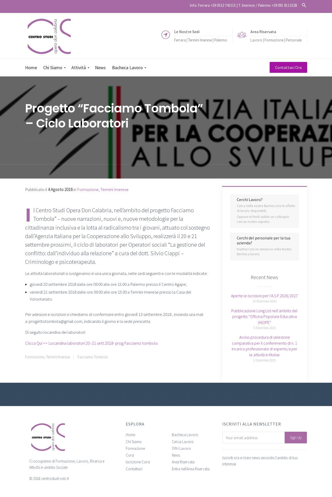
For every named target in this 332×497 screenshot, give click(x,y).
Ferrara (180, 39)
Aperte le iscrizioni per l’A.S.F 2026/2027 (264, 295)
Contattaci (134, 468)
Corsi (130, 455)
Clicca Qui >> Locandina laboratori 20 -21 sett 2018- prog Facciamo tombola (91, 343)
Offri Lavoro (181, 448)
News (176, 455)
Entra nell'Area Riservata (191, 468)
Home (130, 434)
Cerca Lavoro (183, 441)
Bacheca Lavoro (185, 434)
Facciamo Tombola (93, 356)
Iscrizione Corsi (138, 461)
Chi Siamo (134, 441)
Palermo (220, 39)
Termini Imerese (200, 39)
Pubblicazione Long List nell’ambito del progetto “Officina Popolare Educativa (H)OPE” (264, 316)
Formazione (34, 356)
